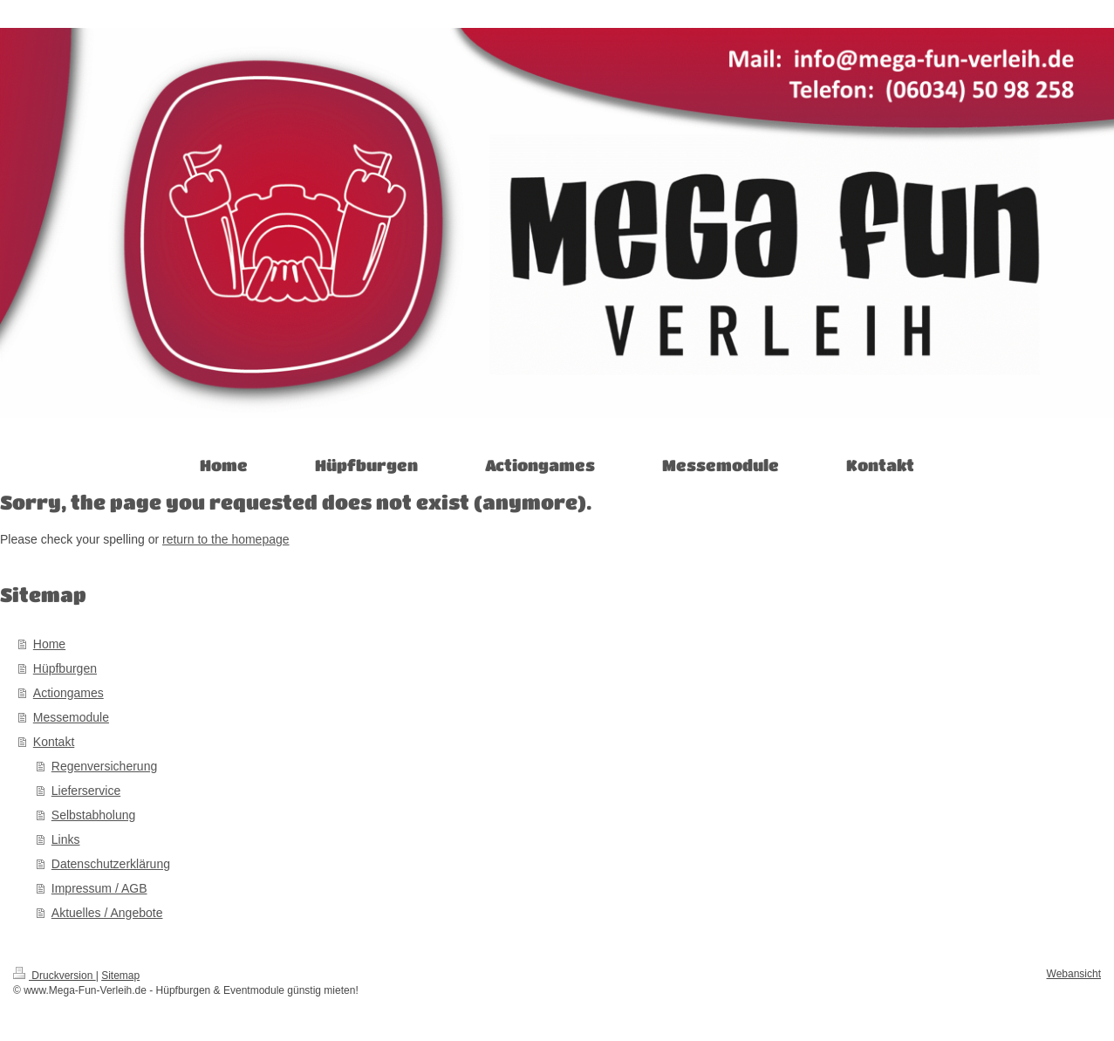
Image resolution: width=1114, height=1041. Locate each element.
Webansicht (1074, 974)
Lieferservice (85, 791)
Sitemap (120, 975)
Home (49, 644)
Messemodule (71, 717)
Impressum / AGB (99, 888)
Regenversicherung (104, 766)
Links (65, 839)
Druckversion (54, 975)
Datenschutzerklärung (110, 864)
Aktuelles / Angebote (107, 913)
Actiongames (68, 693)
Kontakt (53, 742)
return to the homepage (226, 539)
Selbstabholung (93, 815)
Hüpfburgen (65, 668)
